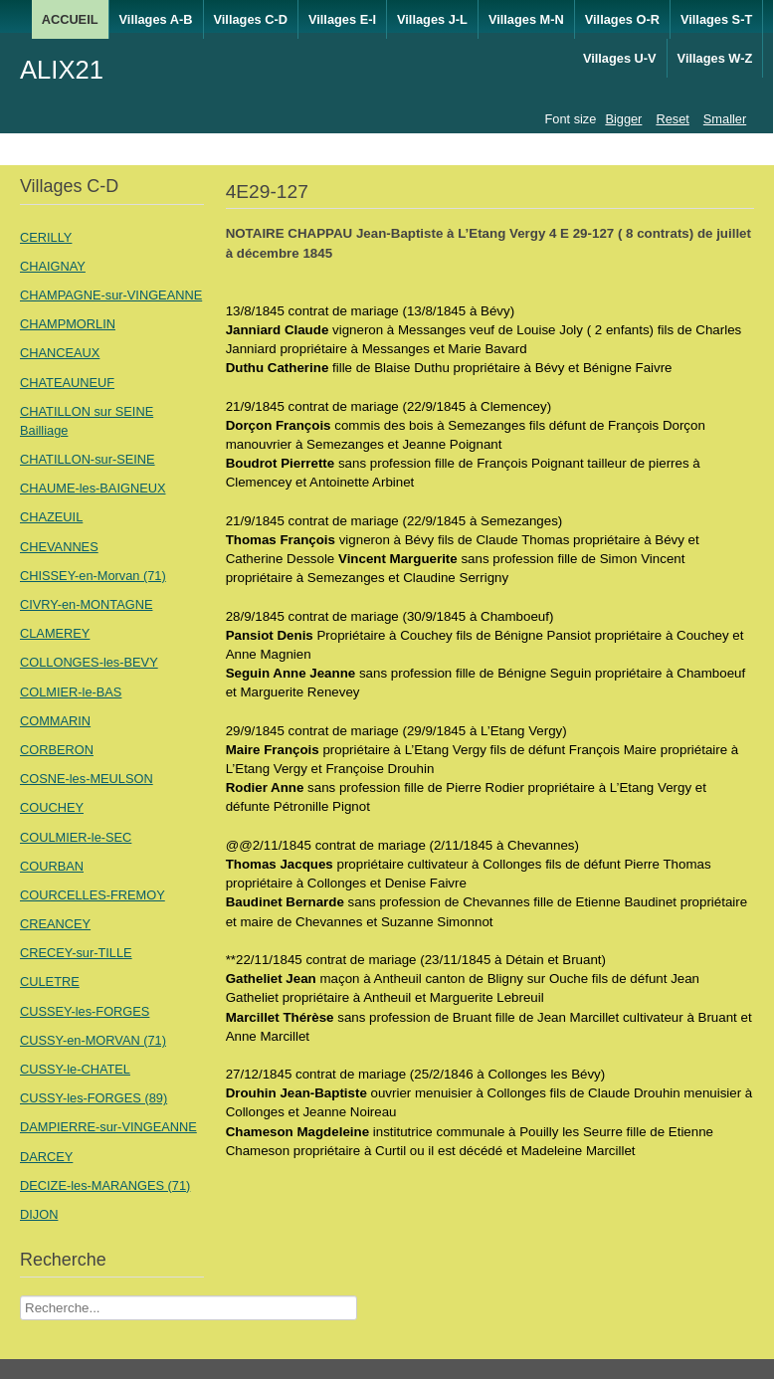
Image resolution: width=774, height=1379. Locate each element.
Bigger (623, 118)
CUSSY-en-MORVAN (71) (93, 1040)
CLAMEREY (55, 633)
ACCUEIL (70, 19)
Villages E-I (342, 19)
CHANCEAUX (59, 352)
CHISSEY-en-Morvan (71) (93, 575)
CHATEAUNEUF (67, 382)
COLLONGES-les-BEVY (89, 662)
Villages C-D (251, 19)
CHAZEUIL (51, 516)
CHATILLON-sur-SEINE (87, 459)
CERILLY (46, 237)
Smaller (724, 118)
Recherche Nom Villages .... (20, 1295)
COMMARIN (55, 720)
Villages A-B (156, 19)
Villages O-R (622, 19)
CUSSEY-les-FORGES (84, 1011)
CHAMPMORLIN (67, 323)
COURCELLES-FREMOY (92, 894)
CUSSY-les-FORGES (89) (93, 1097)
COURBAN (52, 866)
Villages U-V (620, 58)
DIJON (39, 1214)
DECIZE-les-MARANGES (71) (105, 1185)
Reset (672, 118)
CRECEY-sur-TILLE (76, 952)
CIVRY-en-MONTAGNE (86, 604)
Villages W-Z (715, 58)
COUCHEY (52, 807)
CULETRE (50, 981)
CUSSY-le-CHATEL (75, 1069)
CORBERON (57, 749)
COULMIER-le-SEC (75, 837)
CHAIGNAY (53, 266)
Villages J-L (432, 19)
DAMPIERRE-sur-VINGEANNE (108, 1126)
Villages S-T (716, 19)
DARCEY (46, 1156)
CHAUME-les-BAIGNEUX (92, 488)
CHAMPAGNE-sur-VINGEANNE (111, 295)
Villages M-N (526, 19)
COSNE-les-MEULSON (86, 778)
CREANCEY (55, 923)
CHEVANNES (59, 546)
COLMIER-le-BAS (70, 692)
